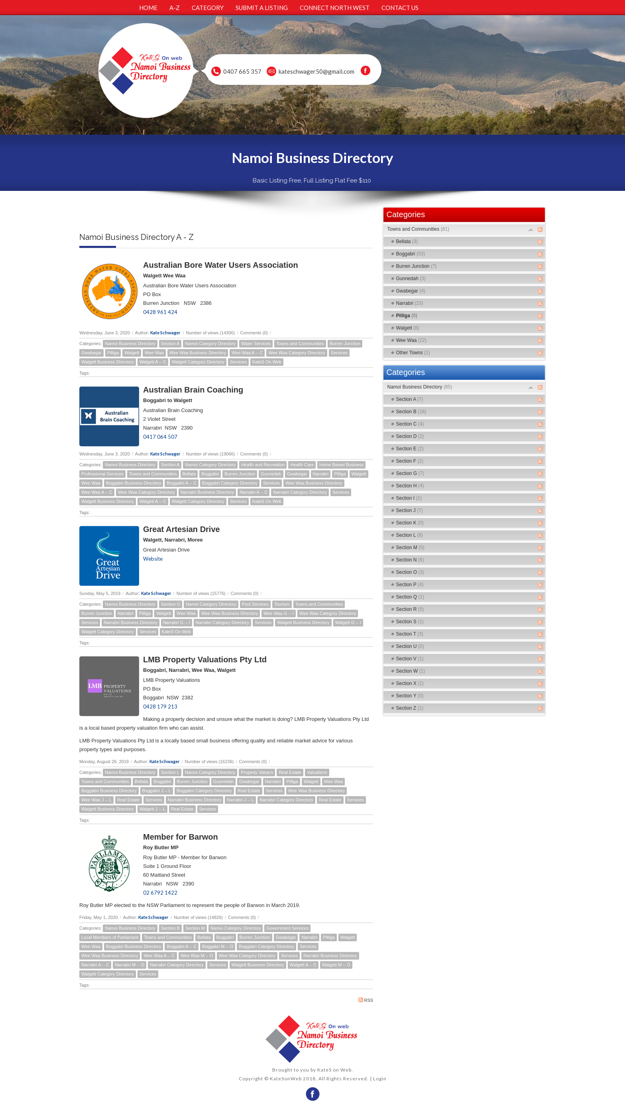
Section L (170, 772)
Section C (410, 424)
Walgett (131, 352)
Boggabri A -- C (182, 483)
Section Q (410, 597)
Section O (410, 572)
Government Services (287, 928)
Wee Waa (154, 352)
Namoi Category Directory (210, 343)
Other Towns (413, 352)
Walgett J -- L (152, 809)
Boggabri (210, 473)
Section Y (410, 696)
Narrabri (321, 473)
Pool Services (255, 604)
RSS (365, 1000)
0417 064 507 (160, 437)
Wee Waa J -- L (96, 799)
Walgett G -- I (348, 622)
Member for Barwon (180, 836)
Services (339, 352)
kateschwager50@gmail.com (316, 71)
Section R (410, 609)
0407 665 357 (242, 71)
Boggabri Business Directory (133, 483)
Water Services (256, 343)
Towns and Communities (300, 343)
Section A (170, 343)
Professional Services (102, 473)
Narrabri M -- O (129, 964)
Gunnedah (271, 473)
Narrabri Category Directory (299, 492)
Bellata (189, 473)
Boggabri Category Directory (229, 483)
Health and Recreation (263, 464)
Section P (410, 584)
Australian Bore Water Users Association (220, 265)
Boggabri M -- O (217, 946)
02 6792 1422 (160, 892)
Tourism (282, 604)
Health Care (302, 464)
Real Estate (290, 772)
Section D (410, 436)
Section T (409, 634)
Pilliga (113, 352)
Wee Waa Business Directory (197, 352)
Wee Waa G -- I (278, 613)
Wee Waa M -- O (197, 955)
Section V (410, 659)
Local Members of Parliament (109, 937)
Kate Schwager (165, 332)
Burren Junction (345, 343)
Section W (410, 671)
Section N (410, 560)
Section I (409, 498)
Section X (410, 683)
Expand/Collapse (531, 229)
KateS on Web (334, 1070)
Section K (410, 523)
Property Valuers (257, 772)
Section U (410, 646)
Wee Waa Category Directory (296, 352)
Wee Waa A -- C (247, 352)
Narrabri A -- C (253, 492)
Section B (170, 928)
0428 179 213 (160, 706)
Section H (410, 486)
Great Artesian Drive (181, 529)
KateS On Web (266, 361)
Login (380, 1079)
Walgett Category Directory (198, 361)
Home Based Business (341, 464)
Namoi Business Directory (130, 343)
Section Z (410, 708)
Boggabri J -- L (156, 790)
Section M (195, 928)
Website (153, 559)
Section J (409, 510)
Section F (410, 461)
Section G (170, 604)
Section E (410, 448)
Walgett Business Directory (107, 361)
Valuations (317, 772)
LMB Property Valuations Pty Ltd (205, 659)
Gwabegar (91, 352)
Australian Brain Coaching (193, 389)
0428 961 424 (160, 312)
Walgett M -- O (336, 964)
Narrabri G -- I (176, 622)
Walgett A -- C (153, 361)
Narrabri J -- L (240, 799)
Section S (410, 621)
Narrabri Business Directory (207, 492)
